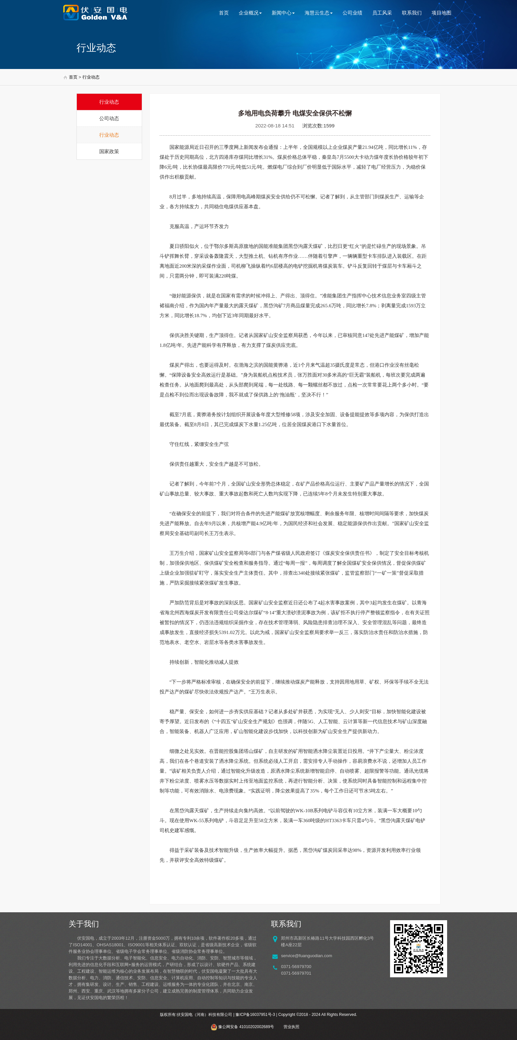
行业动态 (91, 77)
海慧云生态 (319, 13)
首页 (224, 13)
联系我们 (412, 13)
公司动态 (109, 118)
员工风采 (382, 13)
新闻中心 (283, 13)
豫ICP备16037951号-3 (255, 1014)
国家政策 (109, 151)
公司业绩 (352, 13)
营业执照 (291, 1026)
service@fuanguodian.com (306, 955)
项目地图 (441, 13)
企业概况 (250, 13)
